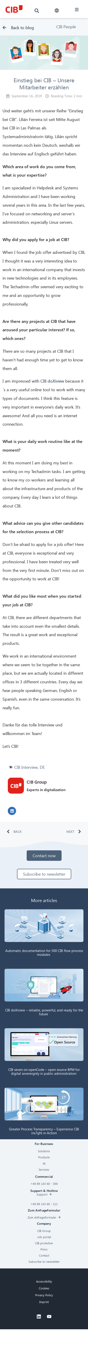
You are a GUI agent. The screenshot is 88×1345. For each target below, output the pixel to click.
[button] (57, 11)
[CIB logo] (14, 9)
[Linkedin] (39, 1316)
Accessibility (44, 1281)
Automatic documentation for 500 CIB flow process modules (44, 952)
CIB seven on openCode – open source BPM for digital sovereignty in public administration (44, 1071)
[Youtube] (49, 1316)
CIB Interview (26, 767)
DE (42, 767)
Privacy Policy (44, 1295)
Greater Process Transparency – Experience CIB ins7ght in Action (44, 1131)
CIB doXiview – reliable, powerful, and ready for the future (44, 1012)
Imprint (44, 1302)
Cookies (44, 1288)
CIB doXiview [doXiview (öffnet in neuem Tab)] (52, 381)
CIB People (66, 26)
